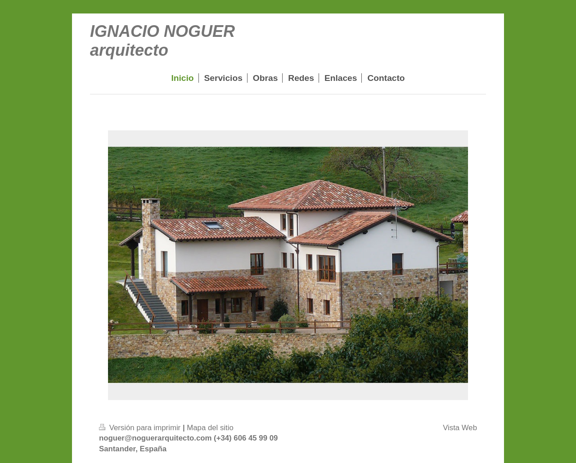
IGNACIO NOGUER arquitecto (162, 40)
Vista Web (460, 427)
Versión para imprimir (141, 427)
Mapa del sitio (210, 427)
